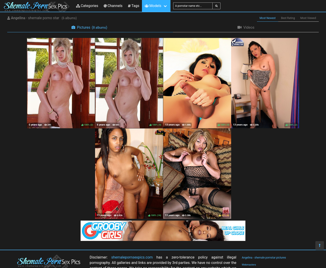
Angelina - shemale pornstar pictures (264, 257)
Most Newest (268, 18)
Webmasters (249, 264)
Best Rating (288, 18)
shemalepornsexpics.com (132, 257)
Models (153, 6)
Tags (133, 6)
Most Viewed (308, 18)
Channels (113, 6)
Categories (87, 6)
